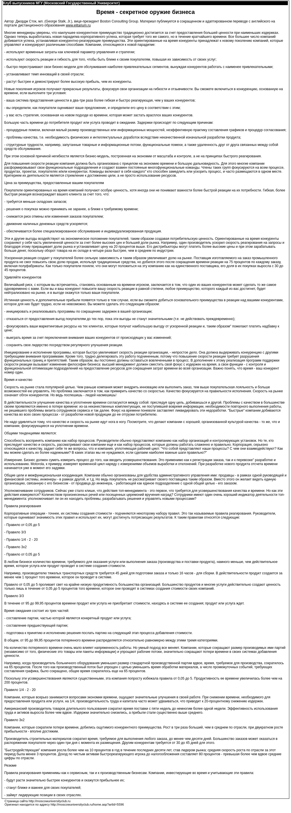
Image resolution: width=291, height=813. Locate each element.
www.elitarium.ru (78, 25)
